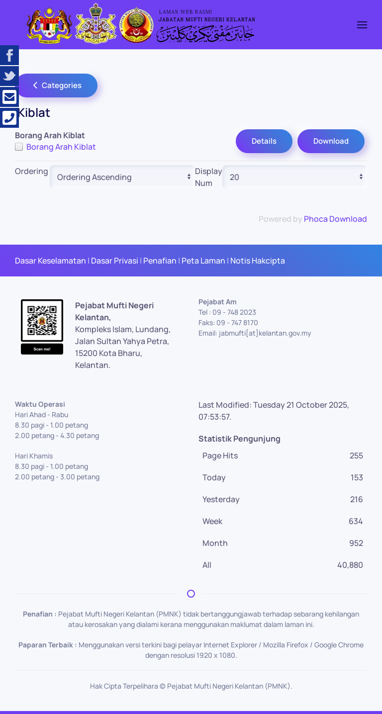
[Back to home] (139, 24)
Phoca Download (335, 218)
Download (331, 141)
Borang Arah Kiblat (61, 146)
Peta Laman (203, 260)
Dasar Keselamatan (50, 260)
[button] (362, 25)
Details (264, 141)
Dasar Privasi (114, 260)
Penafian (160, 260)
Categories (56, 85)
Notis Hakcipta (257, 260)
